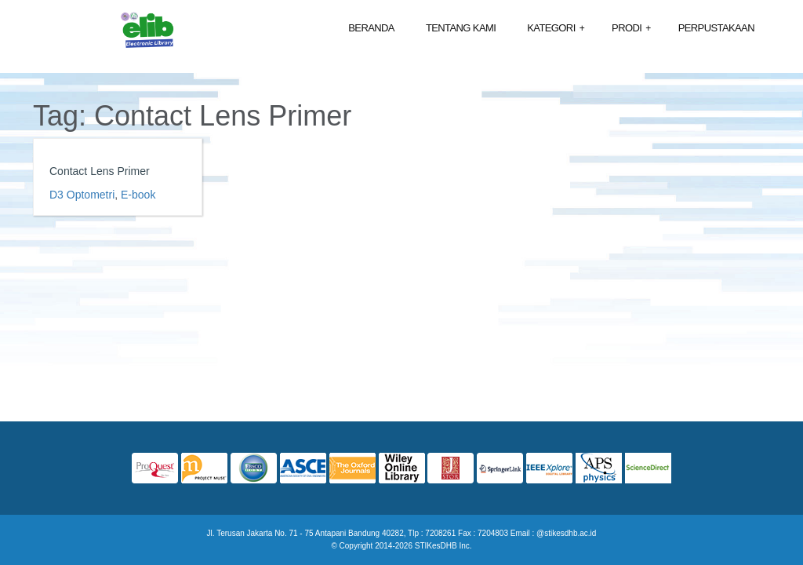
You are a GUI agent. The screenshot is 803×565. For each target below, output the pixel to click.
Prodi (631, 28)
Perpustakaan (716, 28)
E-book (138, 194)
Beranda (371, 28)
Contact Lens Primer (99, 171)
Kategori (555, 28)
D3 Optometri (81, 194)
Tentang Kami (461, 28)
